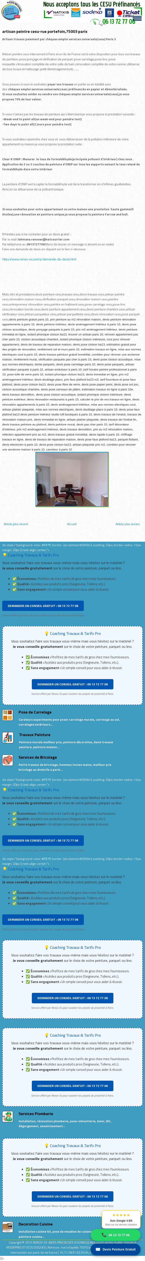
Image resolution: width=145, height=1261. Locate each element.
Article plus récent (16, 524)
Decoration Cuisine (36, 1224)
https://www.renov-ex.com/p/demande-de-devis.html (39, 259)
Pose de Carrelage (35, 712)
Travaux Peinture (34, 735)
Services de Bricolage (38, 757)
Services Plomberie (36, 1114)
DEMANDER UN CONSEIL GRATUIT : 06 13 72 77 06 (43, 605)
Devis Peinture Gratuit (115, 1249)
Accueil (71, 524)
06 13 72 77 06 (116, 1235)
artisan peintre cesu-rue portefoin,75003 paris (44, 31)
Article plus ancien (128, 524)
